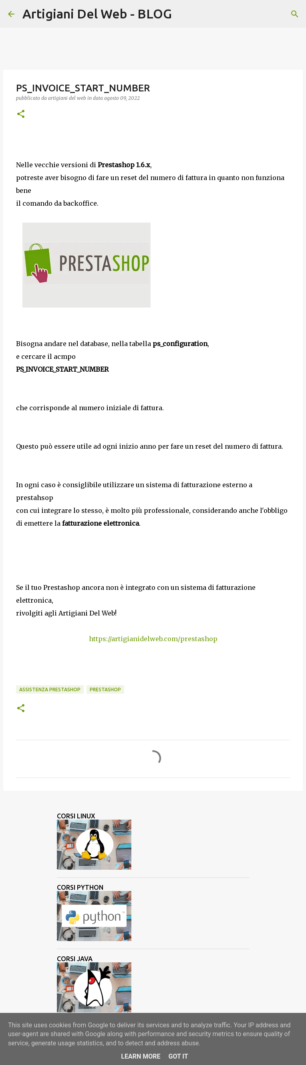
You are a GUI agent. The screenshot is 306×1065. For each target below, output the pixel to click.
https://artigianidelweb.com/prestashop (153, 639)
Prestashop (105, 689)
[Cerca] (183, 14)
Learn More (140, 1056)
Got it (178, 1056)
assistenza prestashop (50, 689)
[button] (21, 114)
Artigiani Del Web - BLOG (97, 13)
